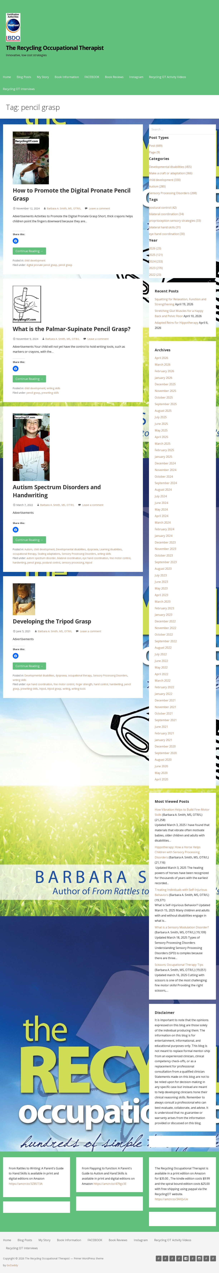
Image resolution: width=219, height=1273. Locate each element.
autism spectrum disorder (41, 558)
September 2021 (166, 720)
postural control (51, 562)
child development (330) (165, 180)
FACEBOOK (92, 77)
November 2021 (165, 707)
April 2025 (161, 437)
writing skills (53, 388)
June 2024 (161, 503)
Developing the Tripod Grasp (52, 621)
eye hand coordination (95, 558)
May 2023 (161, 588)
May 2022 (161, 667)
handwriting (19, 562)
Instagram (136, 77)
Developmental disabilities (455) (170, 167)
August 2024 (163, 490)
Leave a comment (99, 208)
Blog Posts (24, 77)
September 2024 (166, 483)
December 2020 (165, 746)
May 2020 (161, 773)
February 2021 (164, 733)
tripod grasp (54, 688)
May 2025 (161, 430)
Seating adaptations (49, 553)
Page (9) (154, 152)
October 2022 (164, 634)
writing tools (79, 688)
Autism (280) (157, 186)
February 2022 (164, 687)
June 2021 (161, 727)
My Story (43, 77)
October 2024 (164, 476)
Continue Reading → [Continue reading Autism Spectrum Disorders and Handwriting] (29, 540)
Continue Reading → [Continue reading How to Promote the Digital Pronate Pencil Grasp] (29, 251)
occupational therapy (24, 553)
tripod (88, 562)
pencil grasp (65, 265)
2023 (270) (156, 268)
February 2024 (164, 529)
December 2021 (165, 700)
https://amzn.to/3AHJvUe (171, 1199)
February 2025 (164, 450)
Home (7, 77)
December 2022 (165, 621)
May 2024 (161, 509)
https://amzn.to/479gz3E (109, 1184)
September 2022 (166, 641)
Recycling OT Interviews (19, 89)
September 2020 (166, 753)
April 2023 (161, 595)
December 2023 (165, 542)
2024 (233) (156, 261)
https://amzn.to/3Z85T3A (25, 1184)
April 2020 (161, 779)
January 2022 (163, 694)
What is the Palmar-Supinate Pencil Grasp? (72, 329)
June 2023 (161, 582)
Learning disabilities (111, 549)
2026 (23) (155, 248)
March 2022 (162, 680)
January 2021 (163, 740)
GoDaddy (12, 1265)
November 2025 (165, 391)
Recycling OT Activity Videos (167, 77)
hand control (101, 684)
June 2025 (161, 424)
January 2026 (163, 378)
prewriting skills (50, 392)
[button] (15, 241)
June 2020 (161, 766)
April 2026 (161, 358)
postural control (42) (163, 208)
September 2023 (166, 562)
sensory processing (73, 562)
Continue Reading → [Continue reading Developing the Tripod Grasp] (29, 666)
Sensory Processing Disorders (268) (173, 193)
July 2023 (161, 575)
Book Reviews (114, 77)
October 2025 (164, 397)
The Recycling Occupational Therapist (55, 48)
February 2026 (164, 371)
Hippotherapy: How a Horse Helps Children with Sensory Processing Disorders (178, 852)
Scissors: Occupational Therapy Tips (179, 965)
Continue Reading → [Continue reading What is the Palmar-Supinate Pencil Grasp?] (29, 379)
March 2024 (162, 522)
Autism (28, 549)
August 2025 (163, 411)
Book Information (67, 77)
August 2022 (163, 648)
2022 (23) (155, 275)
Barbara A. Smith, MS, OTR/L (64, 208)
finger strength (84, 684)
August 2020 (163, 760)
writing (66, 688)
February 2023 (164, 608)
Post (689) (155, 146)
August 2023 (163, 569)
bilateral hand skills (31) (165, 227)
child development (35, 260)
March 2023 (162, 602)
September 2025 (166, 404)
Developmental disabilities (71, 549)
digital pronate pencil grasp (42, 265)
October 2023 (164, 555)
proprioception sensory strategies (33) (175, 221)
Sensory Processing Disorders (79, 553)
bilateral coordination (69, 558)
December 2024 (165, 463)
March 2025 (162, 444)
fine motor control (120, 558)
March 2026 (162, 364)
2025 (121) (156, 255)
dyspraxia (92, 549)
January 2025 (163, 457)
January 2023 (163, 615)
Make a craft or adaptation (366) (170, 173)
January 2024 (163, 536)
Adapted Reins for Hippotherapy (176, 323)
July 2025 (161, 417)
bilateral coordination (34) (166, 214)
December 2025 (165, 384)
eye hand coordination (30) (167, 234)
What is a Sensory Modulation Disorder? (182, 927)
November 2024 (165, 470)
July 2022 (161, 654)
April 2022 (161, 674)
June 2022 (161, 661)
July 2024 (161, 496)
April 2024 (161, 516)
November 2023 (165, 549)
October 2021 (164, 713)
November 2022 (165, 628)
